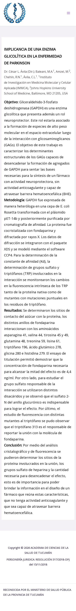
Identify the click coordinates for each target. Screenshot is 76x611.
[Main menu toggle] (68, 13)
